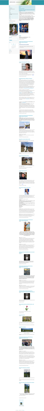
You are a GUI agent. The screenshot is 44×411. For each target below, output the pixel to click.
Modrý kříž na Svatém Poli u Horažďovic (24, 367)
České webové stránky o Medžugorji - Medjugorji (25, 78)
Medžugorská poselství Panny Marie (25, 217)
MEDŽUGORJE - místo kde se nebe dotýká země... (19, 2)
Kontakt (23, 168)
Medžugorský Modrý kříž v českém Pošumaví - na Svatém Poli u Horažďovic (13, 14)
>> (15, 44)
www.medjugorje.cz (24, 102)
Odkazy (20, 35)
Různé (9, 17)
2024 (13, 44)
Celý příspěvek (20, 168)
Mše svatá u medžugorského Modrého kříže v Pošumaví (26, 382)
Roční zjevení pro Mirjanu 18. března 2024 (24, 187)
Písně (9, 15)
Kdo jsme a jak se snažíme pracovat (24, 155)
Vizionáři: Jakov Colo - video (23, 170)
